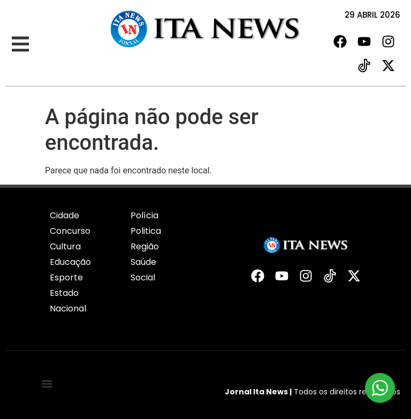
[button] (20, 44)
